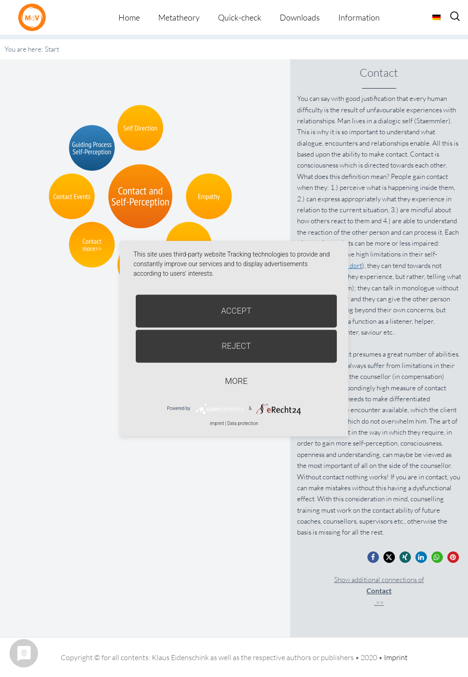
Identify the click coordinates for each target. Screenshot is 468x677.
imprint (217, 423)
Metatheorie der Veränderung (34, 17)
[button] (373, 557)
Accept (236, 310)
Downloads (300, 17)
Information (359, 17)
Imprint (396, 657)
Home (129, 17)
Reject (236, 346)
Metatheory (179, 17)
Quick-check (239, 17)
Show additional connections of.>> (379, 591)
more (236, 381)
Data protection (242, 423)
